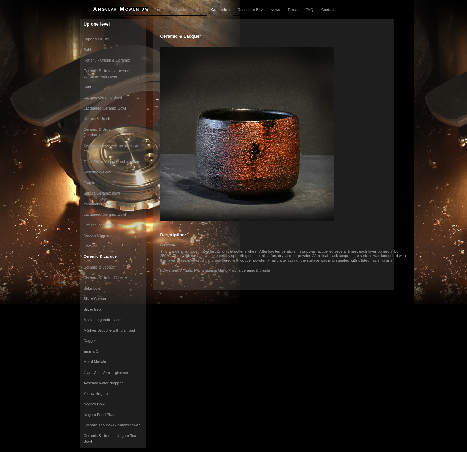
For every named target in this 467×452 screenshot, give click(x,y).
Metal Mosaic (95, 362)
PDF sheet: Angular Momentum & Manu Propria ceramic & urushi (215, 270)
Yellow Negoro (96, 394)
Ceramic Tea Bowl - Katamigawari (112, 425)
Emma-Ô (91, 351)
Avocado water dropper (103, 383)
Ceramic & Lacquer (101, 256)
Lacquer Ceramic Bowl (103, 97)
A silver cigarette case (102, 320)
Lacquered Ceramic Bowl (105, 108)
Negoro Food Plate (99, 415)
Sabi (87, 50)
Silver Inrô (92, 309)
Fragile (89, 183)
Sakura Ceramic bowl (102, 193)
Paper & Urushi (96, 39)
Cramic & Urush (97, 118)
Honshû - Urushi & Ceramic (107, 60)
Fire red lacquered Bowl (104, 225)
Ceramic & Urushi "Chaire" (106, 277)
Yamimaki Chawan (99, 204)
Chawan (90, 246)
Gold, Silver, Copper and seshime (112, 162)
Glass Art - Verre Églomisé (106, 372)
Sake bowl (92, 288)
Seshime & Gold (97, 172)
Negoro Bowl (94, 404)
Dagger (90, 341)
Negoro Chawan (97, 235)
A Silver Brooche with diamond (109, 330)
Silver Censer (95, 298)
